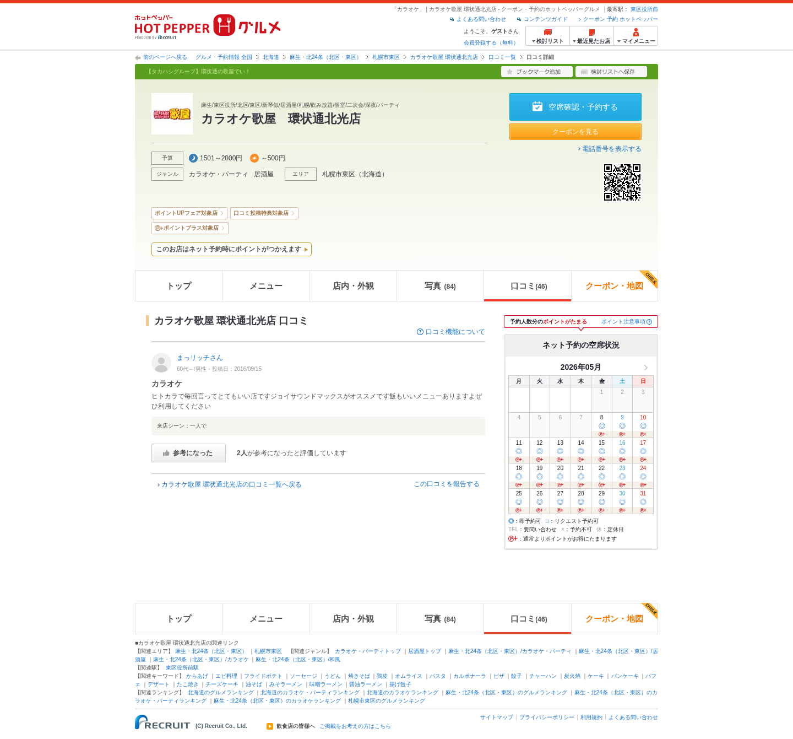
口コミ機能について (455, 331)
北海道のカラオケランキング (402, 692)
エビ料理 (226, 676)
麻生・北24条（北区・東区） (326, 57)
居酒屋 (264, 174)
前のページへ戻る (165, 57)
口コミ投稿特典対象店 (261, 213)
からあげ (197, 676)
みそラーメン (285, 684)
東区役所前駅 (182, 668)
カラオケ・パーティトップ (368, 651)
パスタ (438, 676)
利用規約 (591, 717)
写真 (440, 285)
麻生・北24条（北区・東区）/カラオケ (201, 659)
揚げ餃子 (400, 684)
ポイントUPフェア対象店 (186, 213)
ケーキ (596, 676)
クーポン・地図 (621, 280)
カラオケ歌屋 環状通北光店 (444, 57)
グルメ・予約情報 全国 (223, 57)
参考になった (193, 453)
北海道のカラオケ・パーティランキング (310, 692)
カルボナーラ (469, 676)
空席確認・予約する (583, 107)
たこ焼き (188, 684)
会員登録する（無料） (491, 43)
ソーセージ (303, 676)
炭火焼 (572, 676)
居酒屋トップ (424, 651)
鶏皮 (382, 676)
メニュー (266, 285)
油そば (254, 684)
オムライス (408, 676)
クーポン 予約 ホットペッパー (620, 19)
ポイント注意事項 (623, 322)
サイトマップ (496, 717)
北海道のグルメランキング (221, 692)
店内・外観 (353, 285)
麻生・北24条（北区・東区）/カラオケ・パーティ (510, 651)
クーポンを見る (575, 132)
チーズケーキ (221, 684)
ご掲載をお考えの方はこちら (355, 726)
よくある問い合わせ (481, 19)
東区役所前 (644, 9)
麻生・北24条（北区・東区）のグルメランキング (506, 692)
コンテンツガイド (546, 19)
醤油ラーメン (365, 684)
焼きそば (359, 676)
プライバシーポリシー (546, 717)
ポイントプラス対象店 (191, 228)
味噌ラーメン (326, 684)
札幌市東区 (386, 57)
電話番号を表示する (612, 149)
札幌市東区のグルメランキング (386, 701)
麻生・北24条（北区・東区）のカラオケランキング (277, 701)
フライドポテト (263, 676)
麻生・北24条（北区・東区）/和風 (298, 659)
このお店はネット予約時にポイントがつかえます (228, 249)
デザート (159, 684)
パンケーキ (625, 676)
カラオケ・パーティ (218, 174)
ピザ (498, 676)
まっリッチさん (200, 358)
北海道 (271, 57)
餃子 (516, 676)
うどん (332, 676)
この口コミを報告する (447, 484)
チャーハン (543, 676)
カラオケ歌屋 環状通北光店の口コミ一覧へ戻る (231, 484)
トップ (178, 285)
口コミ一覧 (502, 57)
